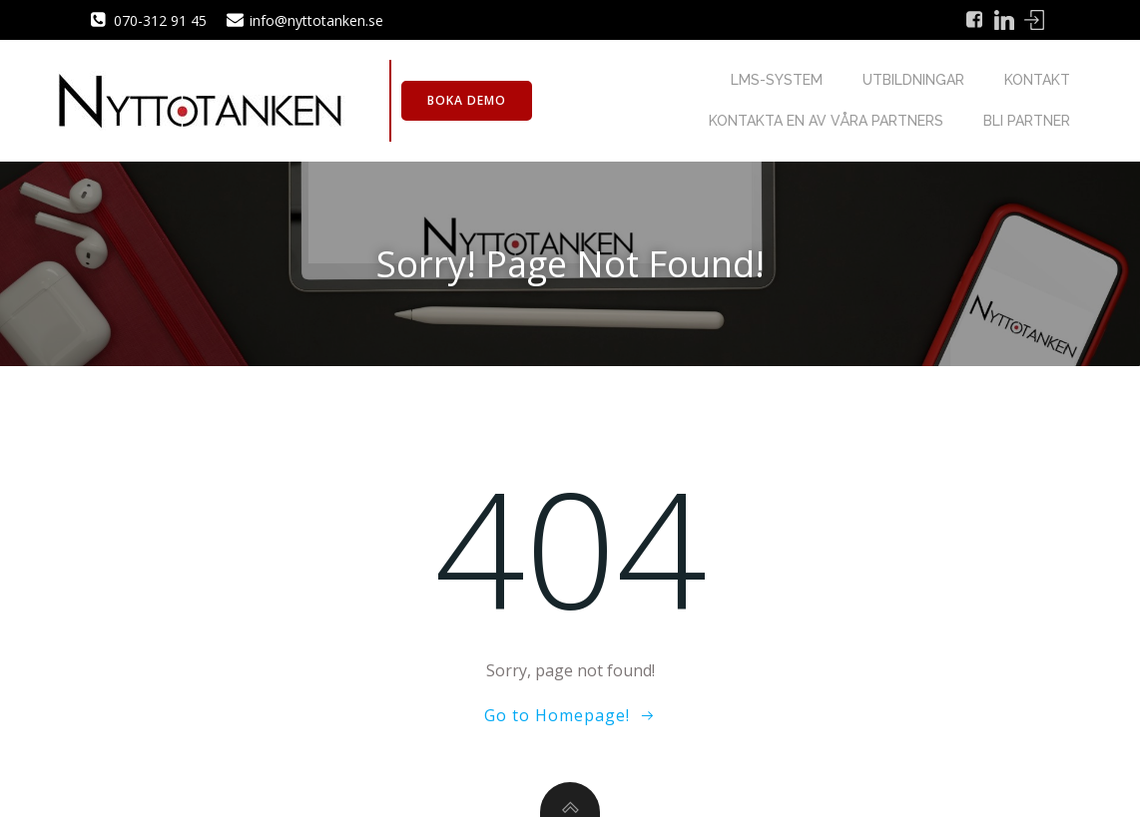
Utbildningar (913, 80)
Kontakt (1037, 80)
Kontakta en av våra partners (826, 121)
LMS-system (777, 80)
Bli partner (1026, 121)
